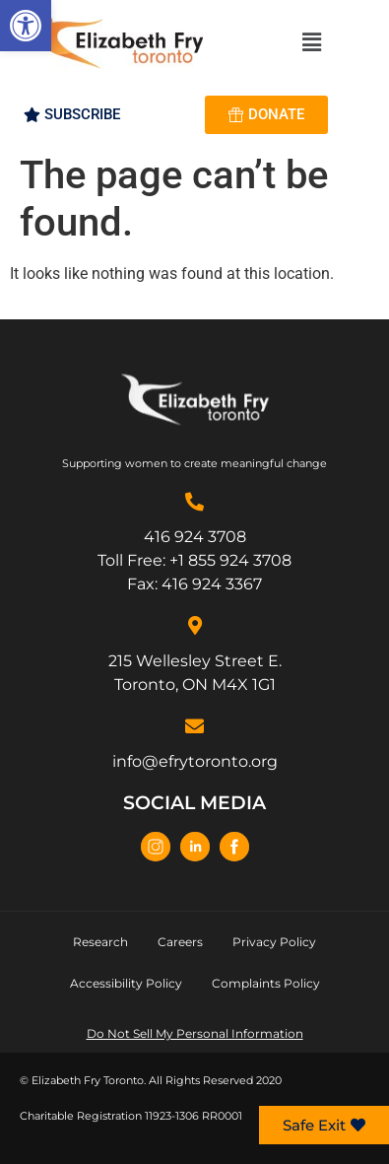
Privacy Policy (274, 941)
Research (100, 941)
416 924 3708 (195, 536)
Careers (180, 941)
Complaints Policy (266, 983)
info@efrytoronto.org (195, 761)
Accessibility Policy (126, 983)
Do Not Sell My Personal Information (195, 1033)
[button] (25, 25)
